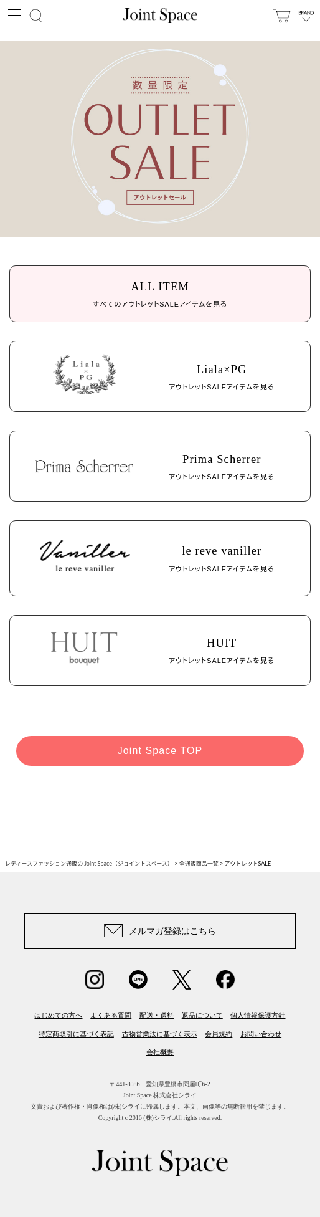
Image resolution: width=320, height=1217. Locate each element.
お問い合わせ (260, 1034)
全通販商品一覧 (199, 863)
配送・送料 (156, 1015)
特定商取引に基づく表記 (76, 1034)
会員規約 (218, 1034)
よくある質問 (110, 1015)
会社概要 (160, 1052)
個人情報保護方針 (257, 1015)
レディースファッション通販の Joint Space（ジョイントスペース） (89, 863)
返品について (202, 1015)
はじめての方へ (58, 1015)
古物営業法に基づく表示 (159, 1034)
